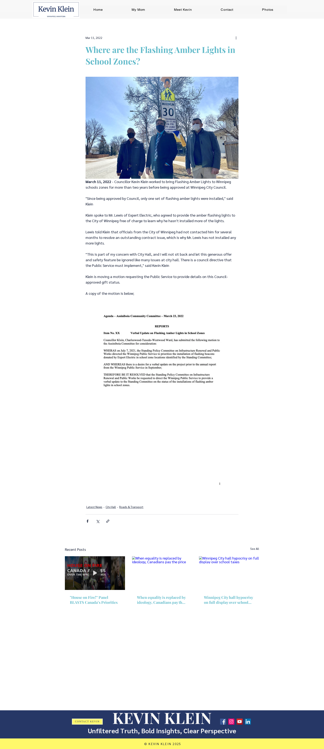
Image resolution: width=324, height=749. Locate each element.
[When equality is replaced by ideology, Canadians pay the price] (162, 573)
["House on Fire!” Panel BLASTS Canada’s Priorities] (95, 573)
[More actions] (235, 37)
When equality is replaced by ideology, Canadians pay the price (161, 600)
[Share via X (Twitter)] (98, 521)
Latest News (94, 507)
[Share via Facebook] (87, 521)
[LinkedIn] (248, 722)
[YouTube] (240, 722)
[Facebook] (223, 722)
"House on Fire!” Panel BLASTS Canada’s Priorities (94, 600)
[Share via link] (108, 521)
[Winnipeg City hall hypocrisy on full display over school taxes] (229, 573)
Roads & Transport (131, 507)
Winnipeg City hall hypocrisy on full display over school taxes (228, 600)
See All (254, 548)
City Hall (111, 507)
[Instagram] (231, 722)
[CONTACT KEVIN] (87, 722)
